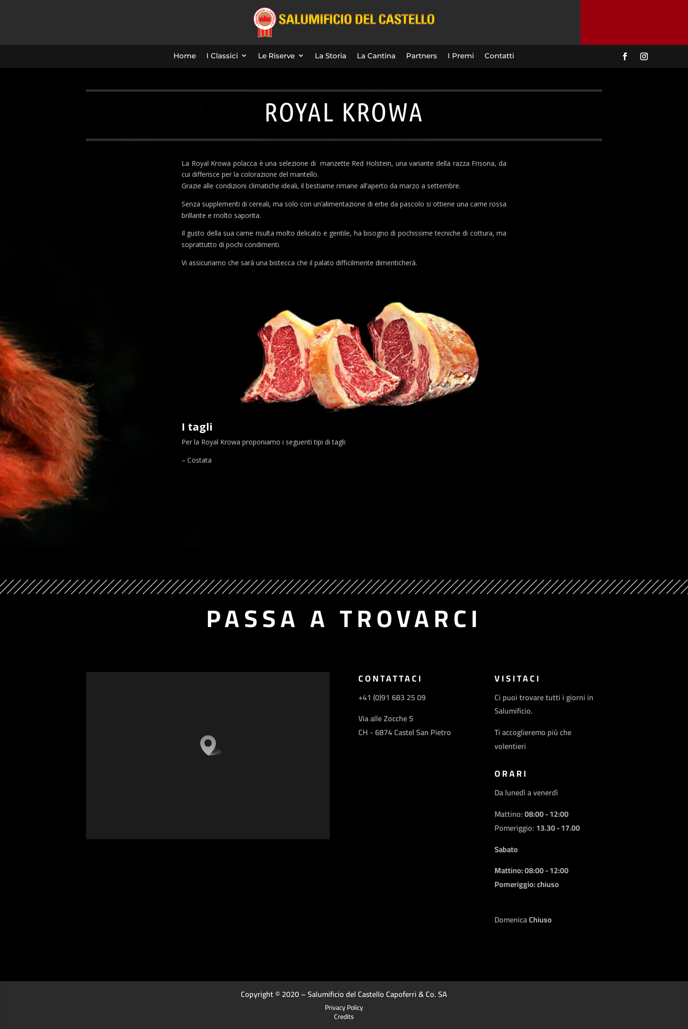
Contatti (499, 55)
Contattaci (634, 22)
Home (184, 55)
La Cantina (376, 55)
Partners (421, 55)
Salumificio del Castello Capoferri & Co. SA (377, 994)
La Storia (330, 55)
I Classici (222, 55)
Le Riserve (276, 55)
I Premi (461, 55)
